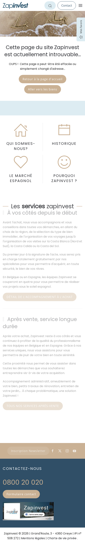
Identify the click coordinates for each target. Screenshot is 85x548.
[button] (80, 5)
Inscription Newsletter (28, 451)
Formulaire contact (21, 494)
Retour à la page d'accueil (42, 79)
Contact (66, 5)
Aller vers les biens (42, 89)
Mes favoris (81, 29)
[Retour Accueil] (15, 5)
